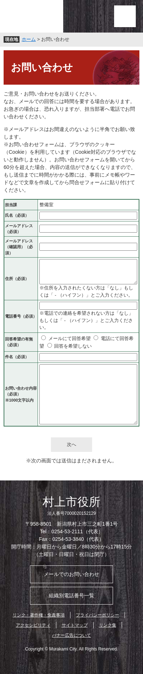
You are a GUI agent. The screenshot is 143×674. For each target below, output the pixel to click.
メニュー (125, 16)
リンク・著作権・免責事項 (39, 615)
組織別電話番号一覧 (71, 595)
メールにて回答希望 (69, 338)
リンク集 (107, 625)
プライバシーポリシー (97, 615)
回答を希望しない (73, 346)
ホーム (29, 39)
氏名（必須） (17, 215)
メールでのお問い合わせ (71, 574)
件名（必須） (17, 357)
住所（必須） (17, 278)
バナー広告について (71, 635)
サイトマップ (75, 625)
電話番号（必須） (21, 316)
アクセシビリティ (33, 625)
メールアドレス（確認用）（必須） (19, 247)
